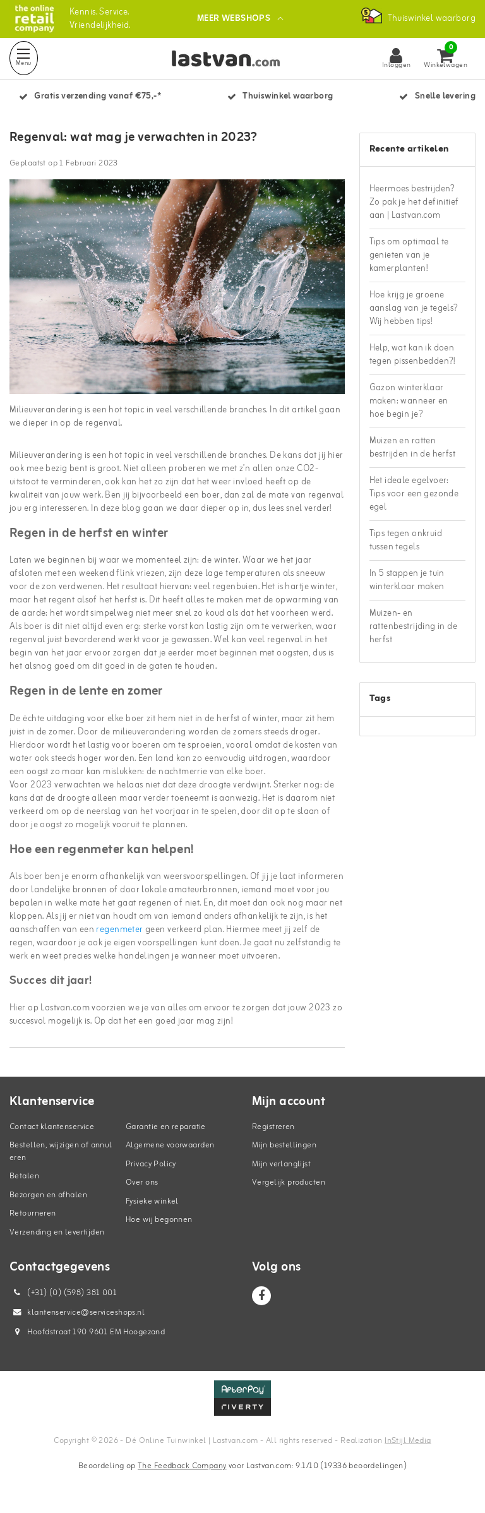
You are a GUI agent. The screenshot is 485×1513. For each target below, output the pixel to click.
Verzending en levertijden (57, 1232)
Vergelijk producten (288, 1182)
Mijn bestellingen (284, 1145)
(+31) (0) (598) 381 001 (63, 1293)
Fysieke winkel (152, 1201)
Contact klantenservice (51, 1126)
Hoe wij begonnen (159, 1219)
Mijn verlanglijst (281, 1164)
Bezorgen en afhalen (48, 1195)
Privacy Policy (151, 1164)
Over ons (142, 1182)
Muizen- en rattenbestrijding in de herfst (413, 626)
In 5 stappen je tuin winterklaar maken (407, 580)
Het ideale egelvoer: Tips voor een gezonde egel (414, 494)
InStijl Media (408, 1440)
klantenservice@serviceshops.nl (77, 1312)
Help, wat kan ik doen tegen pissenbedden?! (412, 355)
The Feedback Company (182, 1466)
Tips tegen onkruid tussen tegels (406, 540)
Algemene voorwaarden (170, 1145)
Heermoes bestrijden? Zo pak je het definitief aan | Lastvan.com (414, 202)
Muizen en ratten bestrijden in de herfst (412, 448)
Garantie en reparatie (166, 1126)
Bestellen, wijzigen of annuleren (60, 1151)
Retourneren (32, 1213)
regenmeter (119, 930)
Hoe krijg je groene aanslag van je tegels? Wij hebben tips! (413, 308)
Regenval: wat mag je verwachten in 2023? (133, 137)
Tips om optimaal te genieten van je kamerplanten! (409, 255)
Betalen (24, 1176)
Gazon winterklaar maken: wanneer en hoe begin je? (408, 401)
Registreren (273, 1126)
